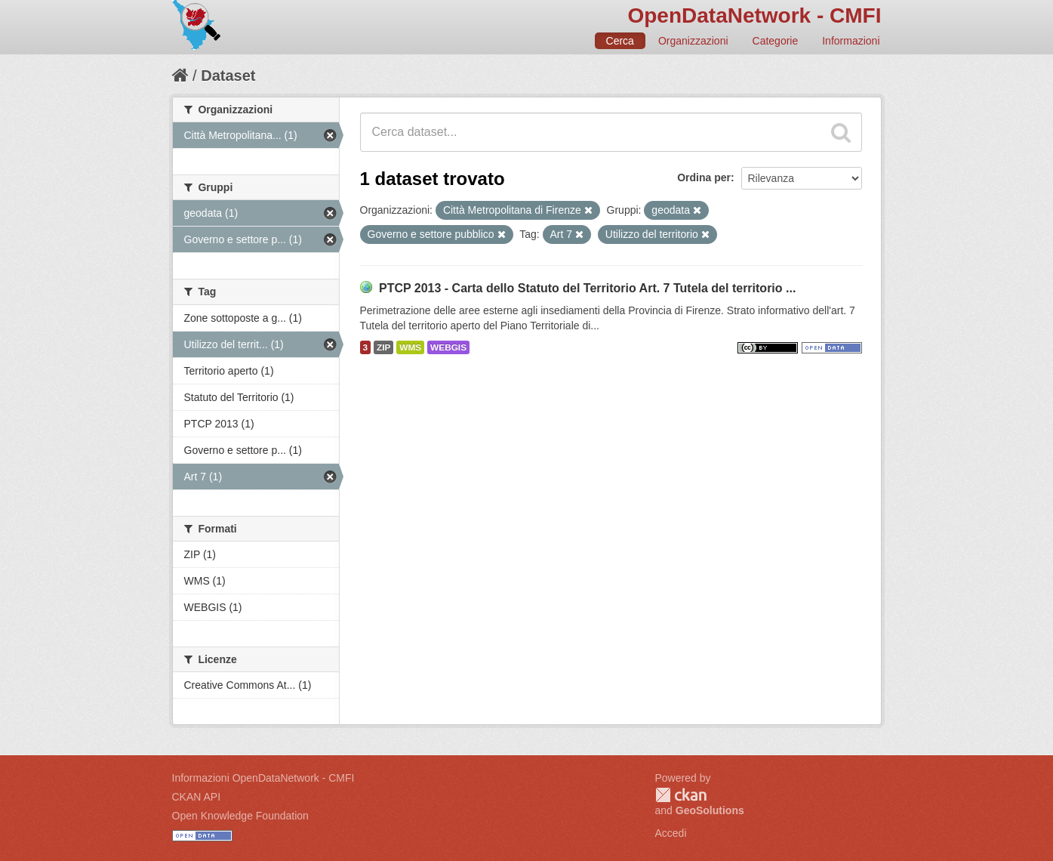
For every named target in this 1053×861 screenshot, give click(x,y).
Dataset (228, 75)
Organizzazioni (693, 41)
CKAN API (196, 797)
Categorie (776, 41)
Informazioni (850, 41)
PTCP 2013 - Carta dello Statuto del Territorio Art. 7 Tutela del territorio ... (587, 288)
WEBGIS (448, 347)
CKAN (681, 795)
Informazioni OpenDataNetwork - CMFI (263, 778)
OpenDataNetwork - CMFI (754, 15)
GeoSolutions (710, 810)
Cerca (620, 41)
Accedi (671, 833)
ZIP (383, 347)
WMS (410, 347)
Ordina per (704, 177)
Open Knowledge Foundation (240, 816)
